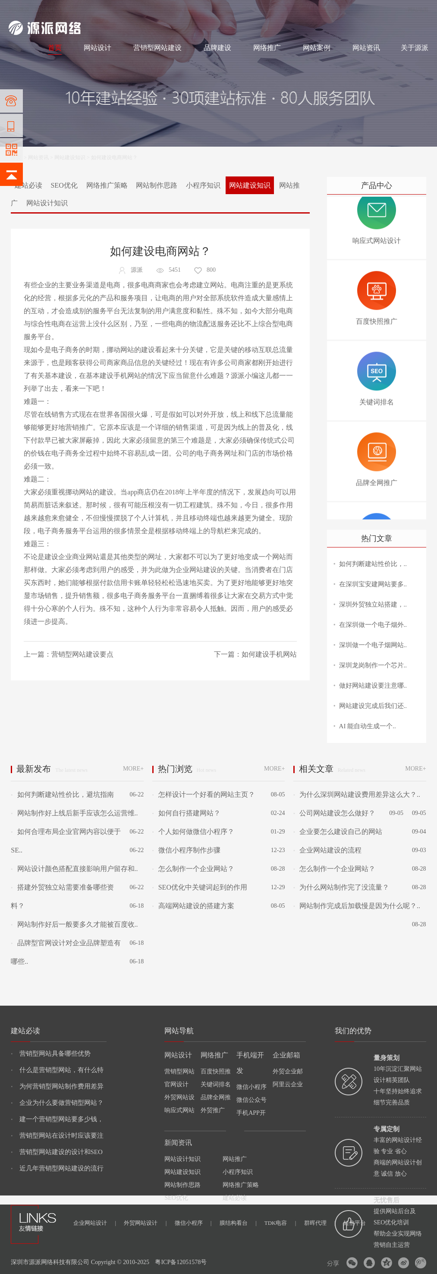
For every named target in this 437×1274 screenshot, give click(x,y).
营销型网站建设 (157, 47)
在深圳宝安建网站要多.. (373, 584)
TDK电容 (280, 1223)
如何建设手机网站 (269, 654)
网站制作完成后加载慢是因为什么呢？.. (356, 905)
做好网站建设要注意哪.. (373, 685)
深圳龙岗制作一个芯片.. (373, 665)
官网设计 (176, 1084)
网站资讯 (366, 47)
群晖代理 (320, 1223)
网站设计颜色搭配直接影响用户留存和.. (74, 868)
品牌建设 (217, 47)
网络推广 (99, 9)
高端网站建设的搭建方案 (193, 905)
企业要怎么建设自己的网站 (337, 831)
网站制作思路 (156, 185)
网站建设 (19, 9)
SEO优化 (63, 185)
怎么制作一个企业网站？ (193, 868)
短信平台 (354, 1223)
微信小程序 (193, 1223)
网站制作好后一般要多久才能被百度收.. (74, 924)
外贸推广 (213, 1110)
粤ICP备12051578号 (181, 1262)
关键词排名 (216, 1084)
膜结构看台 (238, 1223)
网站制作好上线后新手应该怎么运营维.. (74, 813)
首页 (55, 47)
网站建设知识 (69, 157)
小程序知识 (203, 185)
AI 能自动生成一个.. (367, 726)
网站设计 (71, 9)
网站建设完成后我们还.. (373, 705)
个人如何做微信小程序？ (193, 831)
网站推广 (235, 1159)
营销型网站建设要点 (82, 654)
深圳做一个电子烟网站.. (373, 645)
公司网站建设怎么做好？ (334, 813)
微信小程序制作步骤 (186, 850)
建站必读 (28, 185)
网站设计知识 (47, 203)
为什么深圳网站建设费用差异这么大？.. (356, 794)
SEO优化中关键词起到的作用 (199, 887)
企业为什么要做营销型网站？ (57, 1102)
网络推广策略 (107, 185)
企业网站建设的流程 (327, 850)
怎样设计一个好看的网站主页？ (203, 794)
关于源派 (414, 47)
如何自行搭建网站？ (186, 813)
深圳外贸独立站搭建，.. (373, 604)
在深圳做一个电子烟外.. (373, 624)
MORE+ (133, 768)
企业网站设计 (94, 1223)
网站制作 (45, 9)
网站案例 (316, 47)
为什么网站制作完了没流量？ (341, 887)
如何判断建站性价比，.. (373, 563)
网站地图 (418, 9)
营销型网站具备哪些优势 (50, 1053)
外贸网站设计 (145, 1223)
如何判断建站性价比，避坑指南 (62, 794)
